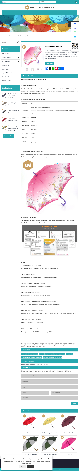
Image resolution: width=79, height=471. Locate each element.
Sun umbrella (58, 357)
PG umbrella (69, 354)
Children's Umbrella (48, 357)
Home (3, 36)
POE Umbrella (5, 77)
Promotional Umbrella (31, 454)
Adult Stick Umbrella (42, 364)
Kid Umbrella (5, 65)
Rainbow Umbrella (50, 354)
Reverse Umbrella (6, 80)
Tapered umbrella (60, 354)
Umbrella (41, 354)
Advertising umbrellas (36, 357)
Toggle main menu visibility (74, 12)
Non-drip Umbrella (69, 433)
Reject (22, 466)
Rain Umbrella (5, 53)
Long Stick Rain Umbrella (30, 36)
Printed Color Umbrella (45, 36)
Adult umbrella (25, 354)
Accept (31, 466)
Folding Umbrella (6, 57)
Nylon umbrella (26, 357)
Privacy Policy (26, 463)
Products (9, 36)
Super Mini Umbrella (7, 73)
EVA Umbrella (68, 454)
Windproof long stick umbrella (50, 433)
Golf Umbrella (5, 69)
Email (59, 469)
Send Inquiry (50, 63)
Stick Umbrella (17, 36)
